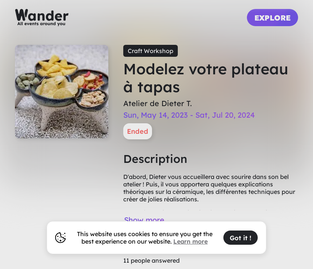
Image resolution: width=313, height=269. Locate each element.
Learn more (190, 241)
